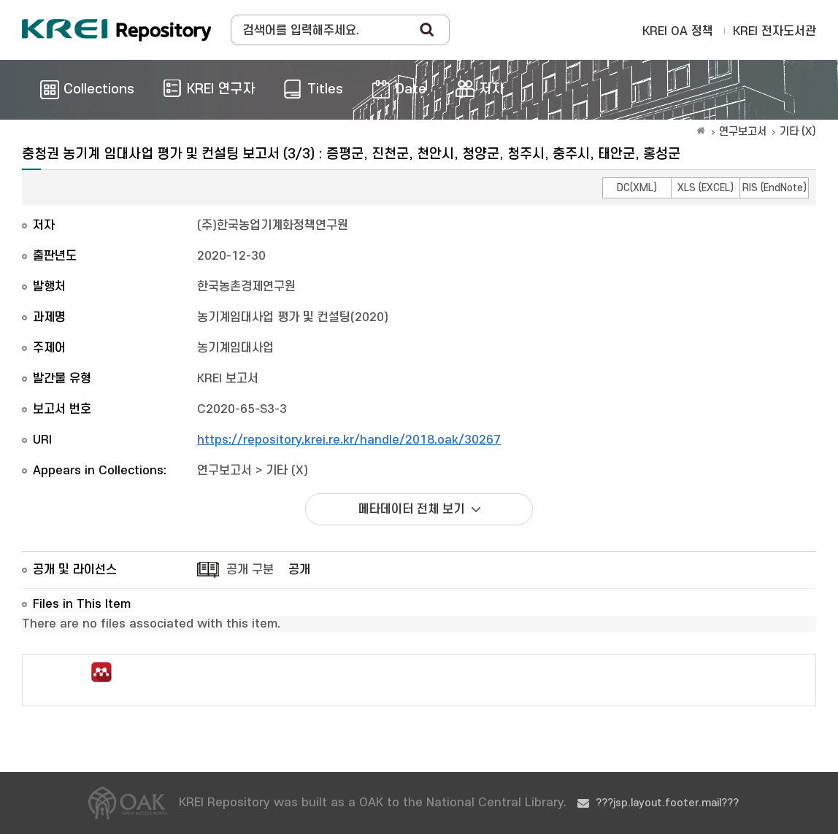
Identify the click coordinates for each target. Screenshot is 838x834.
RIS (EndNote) (774, 187)
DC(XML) (637, 187)
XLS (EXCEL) (705, 187)
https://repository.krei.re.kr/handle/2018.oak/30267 (349, 440)
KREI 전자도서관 (774, 31)
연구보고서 (742, 132)
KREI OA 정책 (677, 31)
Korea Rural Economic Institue (117, 30)
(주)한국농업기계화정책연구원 (272, 225)
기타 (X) (798, 132)
